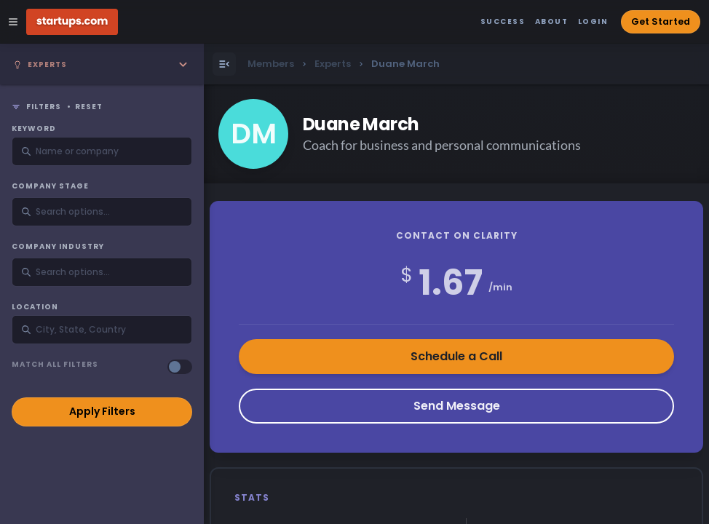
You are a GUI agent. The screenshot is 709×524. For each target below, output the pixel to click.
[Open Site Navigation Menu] (13, 22)
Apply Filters (102, 411)
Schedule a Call (456, 356)
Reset (89, 107)
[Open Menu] (224, 64)
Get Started (660, 21)
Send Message (456, 405)
